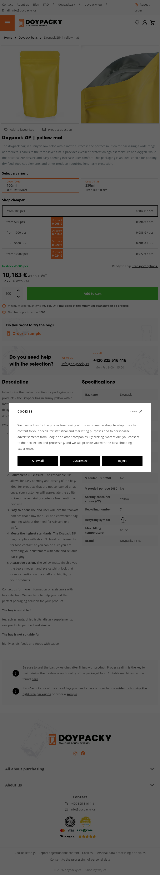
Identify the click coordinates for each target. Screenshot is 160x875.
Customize (80, 461)
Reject (122, 461)
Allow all (38, 461)
